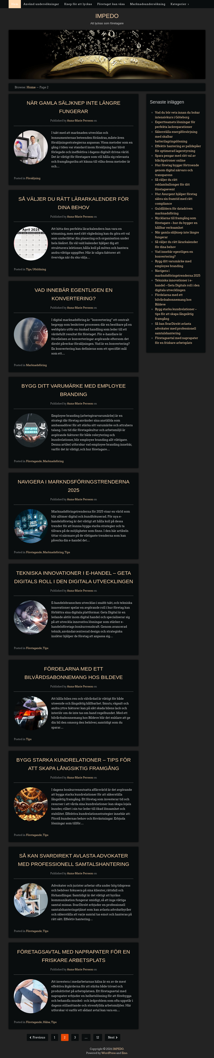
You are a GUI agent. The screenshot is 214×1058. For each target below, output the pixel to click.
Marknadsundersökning (147, 4)
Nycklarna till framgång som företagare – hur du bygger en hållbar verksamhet (176, 222)
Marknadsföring (36, 365)
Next (111, 1037)
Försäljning (33, 178)
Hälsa (46, 1022)
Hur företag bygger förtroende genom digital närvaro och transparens (177, 170)
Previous (38, 1037)
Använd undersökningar (41, 4)
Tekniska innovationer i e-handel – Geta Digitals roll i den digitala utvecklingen (177, 285)
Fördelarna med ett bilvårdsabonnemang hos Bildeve (173, 299)
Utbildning (39, 269)
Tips (29, 269)
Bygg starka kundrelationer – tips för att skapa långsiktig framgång (176, 313)
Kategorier (179, 4)
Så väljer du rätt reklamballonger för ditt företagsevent (172, 184)
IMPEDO (107, 15)
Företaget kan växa (111, 4)
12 (97, 1037)
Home (31, 87)
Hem (14, 4)
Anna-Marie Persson (80, 120)
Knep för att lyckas (78, 4)
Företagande (34, 461)
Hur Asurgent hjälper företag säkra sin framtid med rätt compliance (176, 198)
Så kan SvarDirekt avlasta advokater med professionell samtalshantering (175, 328)
